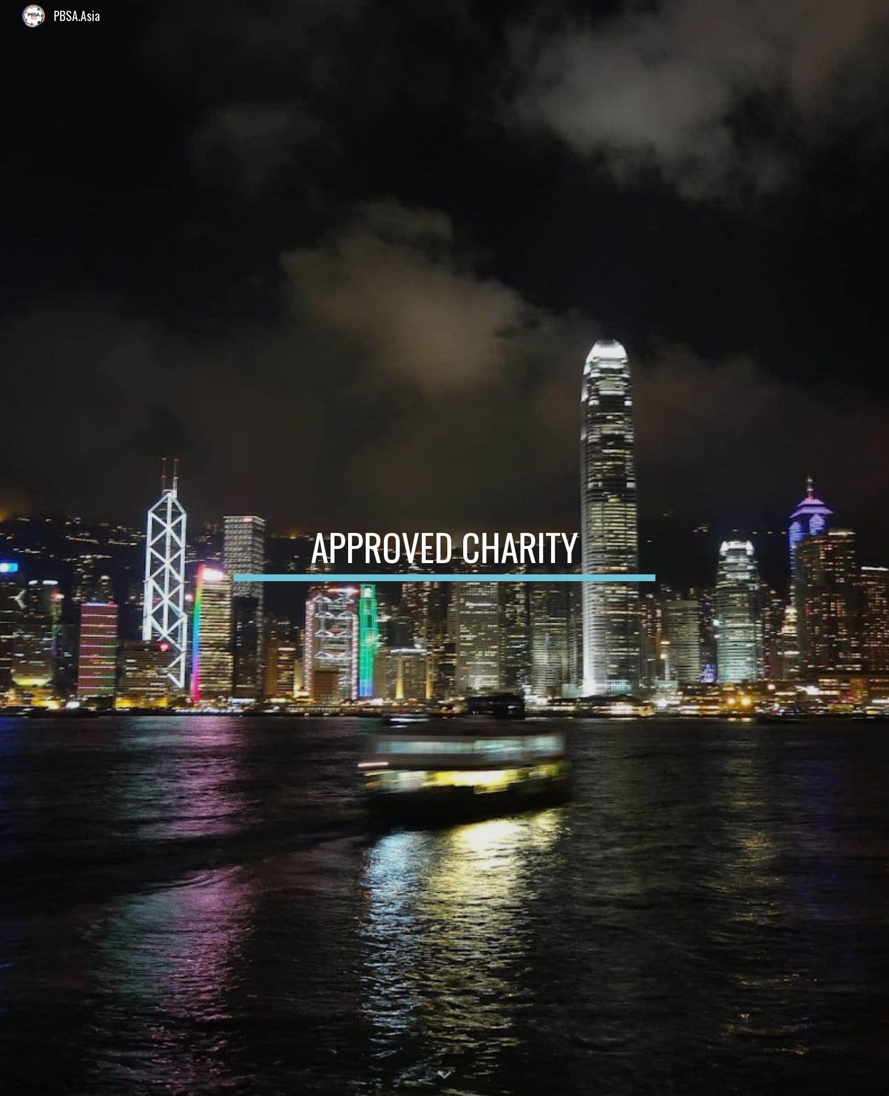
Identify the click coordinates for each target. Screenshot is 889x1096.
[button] (444, 1075)
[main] (444, 548)
